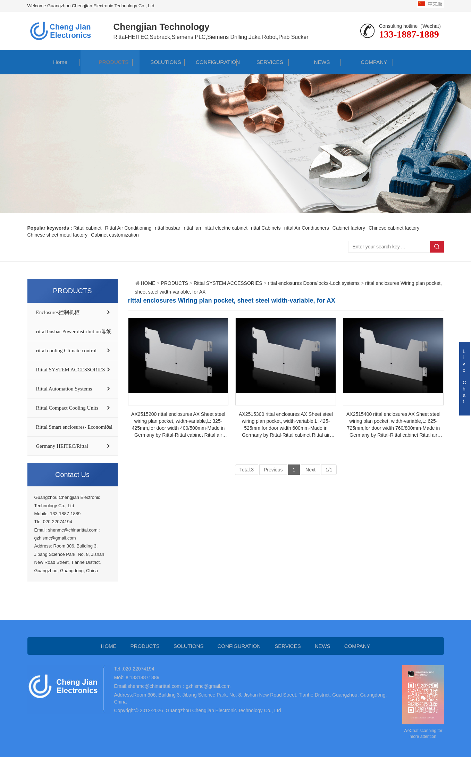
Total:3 (246, 469)
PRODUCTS (107, 62)
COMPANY (367, 62)
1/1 (329, 469)
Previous (273, 469)
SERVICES (263, 62)
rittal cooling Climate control (66, 350)
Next (310, 469)
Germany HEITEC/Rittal (62, 446)
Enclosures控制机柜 (58, 312)
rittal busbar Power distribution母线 (73, 331)
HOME (148, 283)
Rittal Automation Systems (64, 389)
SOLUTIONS (159, 62)
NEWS (314, 62)
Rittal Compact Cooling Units (67, 408)
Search (437, 247)
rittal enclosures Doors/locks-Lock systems (314, 283)
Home (53, 62)
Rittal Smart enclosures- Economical (74, 427)
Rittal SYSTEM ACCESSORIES (70, 369)
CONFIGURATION (211, 62)
